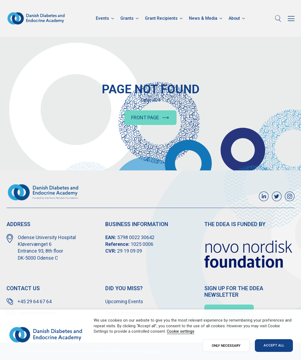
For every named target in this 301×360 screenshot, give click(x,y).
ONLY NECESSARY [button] (226, 346)
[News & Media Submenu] (221, 18)
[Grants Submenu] (138, 18)
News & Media (203, 18)
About (234, 18)
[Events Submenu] (113, 18)
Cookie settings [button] (180, 331)
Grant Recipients (161, 18)
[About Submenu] (244, 18)
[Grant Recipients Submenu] (182, 18)
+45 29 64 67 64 (35, 301)
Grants (127, 18)
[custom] (264, 196)
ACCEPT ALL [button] (273, 345)
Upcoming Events (124, 301)
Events (102, 18)
